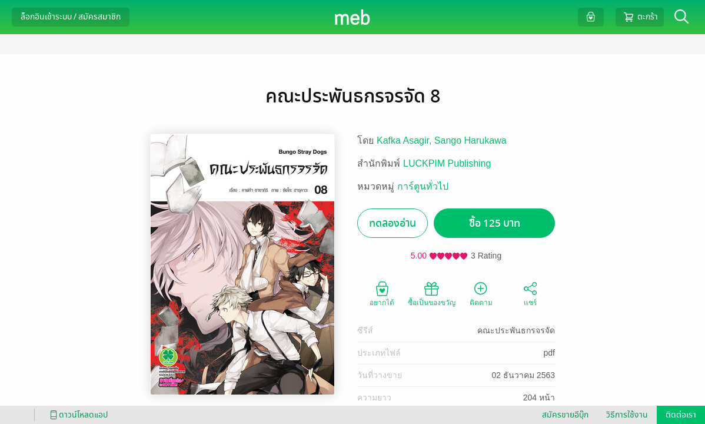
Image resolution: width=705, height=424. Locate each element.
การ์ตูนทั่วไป (422, 186)
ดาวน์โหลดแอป (77, 415)
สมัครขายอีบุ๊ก (565, 415)
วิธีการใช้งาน (627, 415)
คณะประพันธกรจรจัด (516, 330)
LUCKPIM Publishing (447, 163)
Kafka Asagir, (405, 140)
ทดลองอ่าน (392, 223)
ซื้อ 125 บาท (494, 223)
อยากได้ (382, 293)
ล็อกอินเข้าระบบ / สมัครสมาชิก (71, 17)
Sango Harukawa (470, 140)
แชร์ (530, 293)
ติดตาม (481, 293)
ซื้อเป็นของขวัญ (431, 293)
